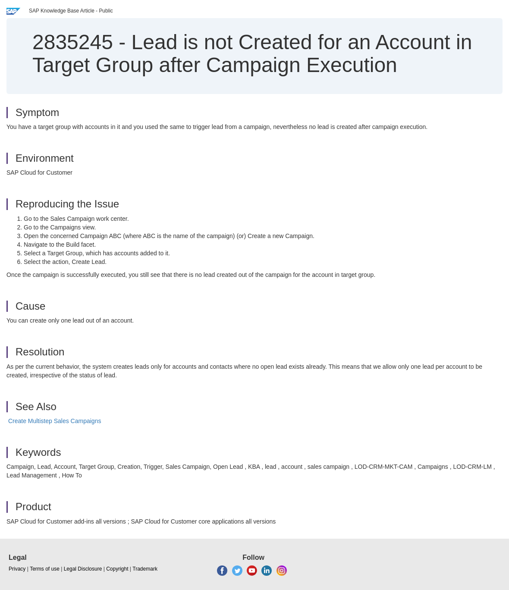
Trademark (144, 569)
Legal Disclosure (83, 569)
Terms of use (45, 569)
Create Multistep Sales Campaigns (54, 420)
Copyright (117, 569)
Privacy (17, 569)
